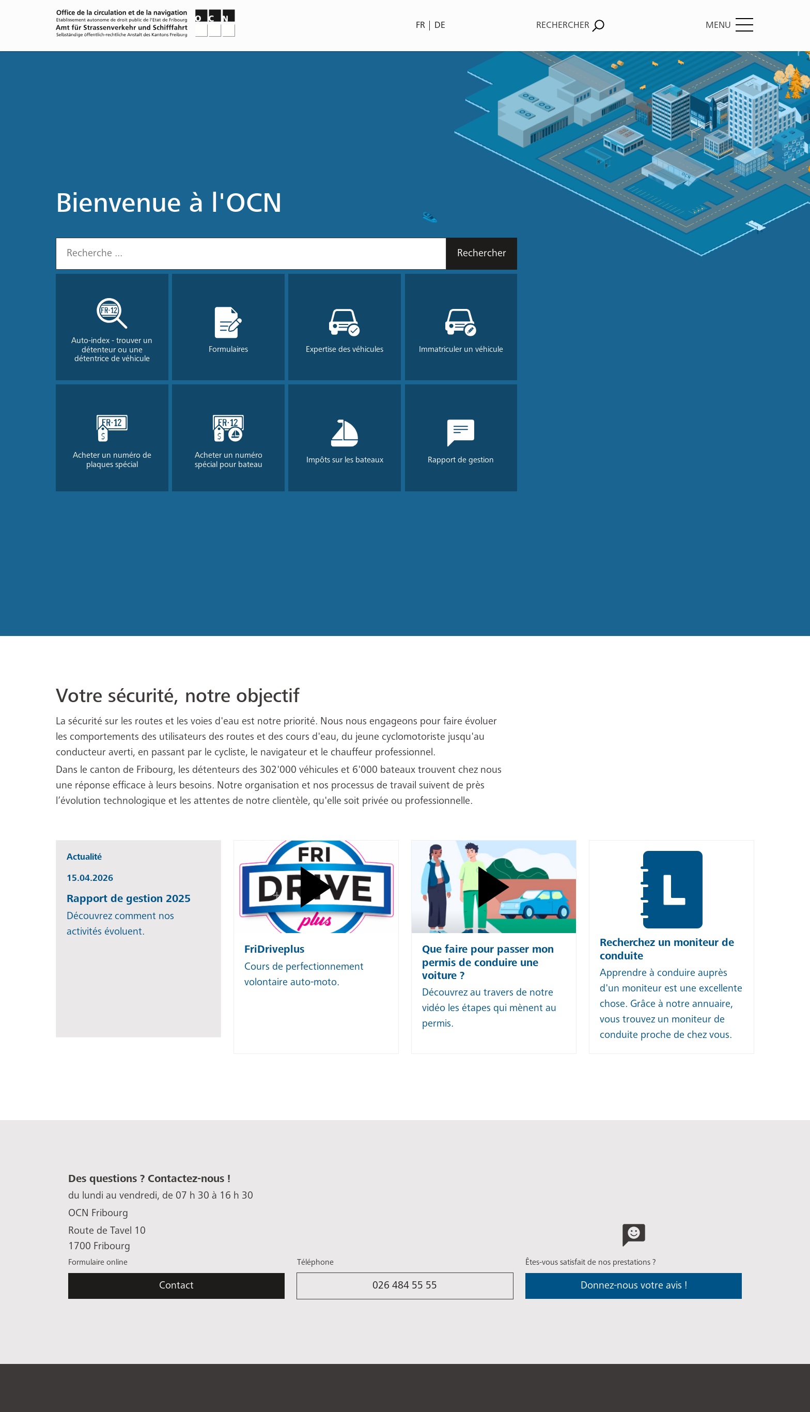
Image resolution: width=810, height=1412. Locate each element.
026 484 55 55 (404, 1285)
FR (420, 25)
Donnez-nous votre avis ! (634, 1285)
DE (439, 25)
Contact (176, 1285)
